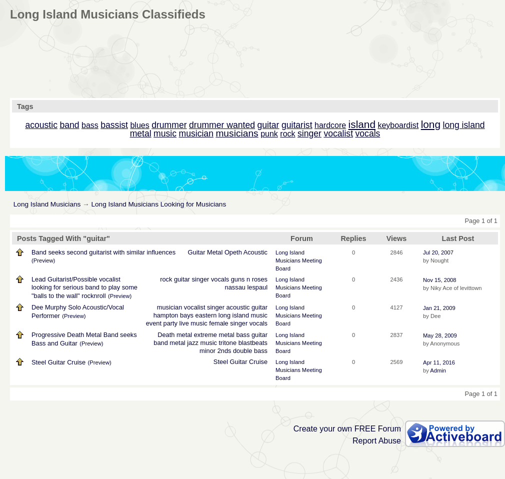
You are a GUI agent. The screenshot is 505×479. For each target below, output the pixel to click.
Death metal (175, 334)
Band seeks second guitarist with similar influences (104, 252)
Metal (214, 252)
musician (169, 307)
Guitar (197, 252)
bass (243, 334)
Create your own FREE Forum (347, 428)
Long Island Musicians (47, 204)
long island (233, 315)
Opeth (233, 252)
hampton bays (174, 315)
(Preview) (43, 261)
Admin (438, 371)
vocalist (195, 307)
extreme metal (214, 334)
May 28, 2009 (440, 335)
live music (194, 323)
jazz (192, 342)
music (259, 315)
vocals (220, 279)
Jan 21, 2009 (439, 308)
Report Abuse (376, 440)
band (161, 342)
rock (166, 279)
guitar (182, 279)
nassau (235, 287)
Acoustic (256, 252)
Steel (221, 362)
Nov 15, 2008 (439, 280)
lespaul (257, 287)
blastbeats (253, 342)
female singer (228, 323)
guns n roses (249, 279)
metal (177, 342)
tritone (228, 342)
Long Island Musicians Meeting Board (299, 261)
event (154, 323)
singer (200, 279)
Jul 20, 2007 (438, 253)
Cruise (258, 362)
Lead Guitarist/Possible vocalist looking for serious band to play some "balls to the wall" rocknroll (85, 288)
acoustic (238, 307)
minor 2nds (215, 350)
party (171, 323)
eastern (206, 315)
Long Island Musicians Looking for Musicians (158, 204)
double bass (250, 350)
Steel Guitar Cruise (59, 362)
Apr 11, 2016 (439, 363)
